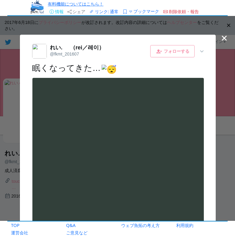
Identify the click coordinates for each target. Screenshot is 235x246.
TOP (15, 225)
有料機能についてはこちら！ (75, 4)
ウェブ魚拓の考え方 (140, 225)
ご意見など (77, 233)
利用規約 (184, 225)
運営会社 (19, 233)
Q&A (71, 225)
